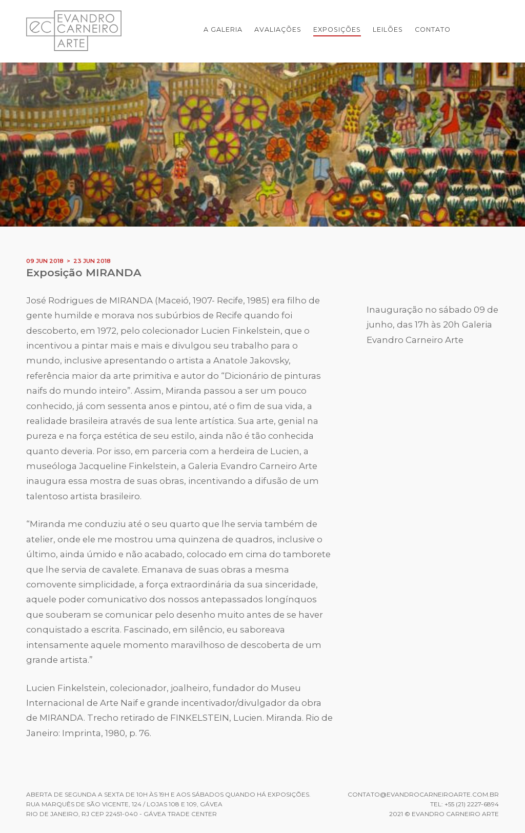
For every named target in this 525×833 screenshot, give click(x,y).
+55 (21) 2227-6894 (472, 804)
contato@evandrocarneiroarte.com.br (423, 794)
